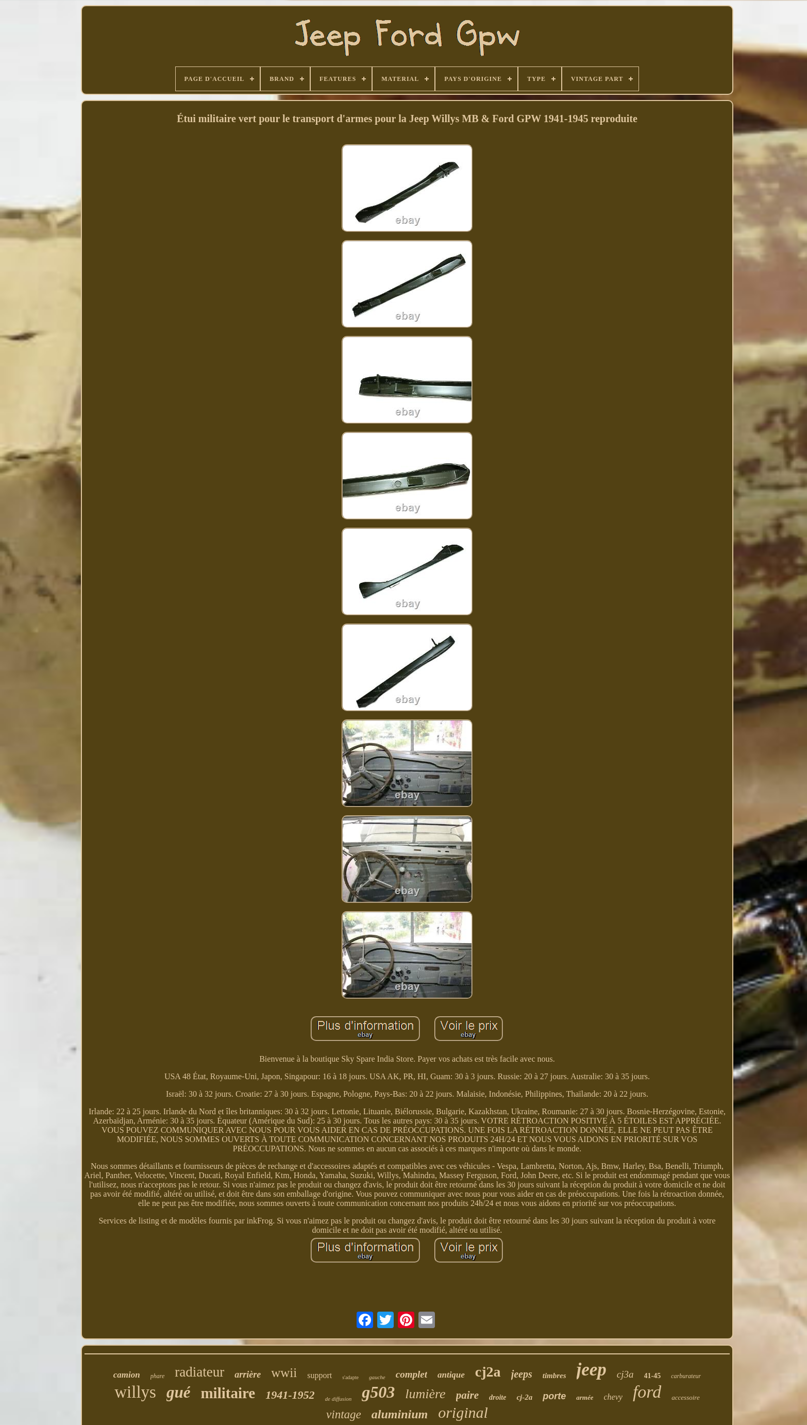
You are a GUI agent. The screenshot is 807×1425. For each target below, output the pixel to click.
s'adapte (350, 1377)
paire (467, 1395)
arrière (247, 1374)
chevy (612, 1397)
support (319, 1375)
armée (584, 1397)
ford (647, 1391)
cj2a (488, 1372)
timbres (554, 1375)
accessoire (685, 1397)
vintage (343, 1414)
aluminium (400, 1414)
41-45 (652, 1376)
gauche (377, 1377)
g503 (378, 1392)
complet (411, 1374)
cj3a (625, 1374)
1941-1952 (289, 1394)
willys (135, 1392)
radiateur (199, 1372)
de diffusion (338, 1399)
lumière (425, 1393)
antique (451, 1375)
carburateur (686, 1376)
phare (157, 1376)
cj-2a (524, 1397)
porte (554, 1396)
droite (497, 1397)
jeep (592, 1370)
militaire (227, 1393)
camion (126, 1375)
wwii (284, 1373)
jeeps (521, 1374)
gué (178, 1392)
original (463, 1412)
